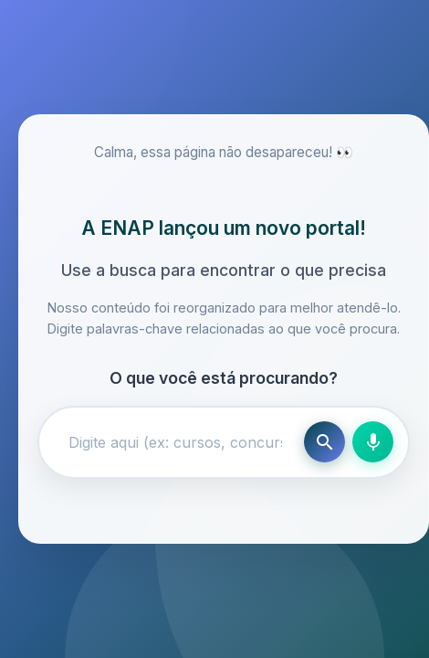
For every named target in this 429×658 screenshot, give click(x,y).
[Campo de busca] (175, 442)
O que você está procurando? (224, 377)
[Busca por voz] (372, 441)
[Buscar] (324, 441)
